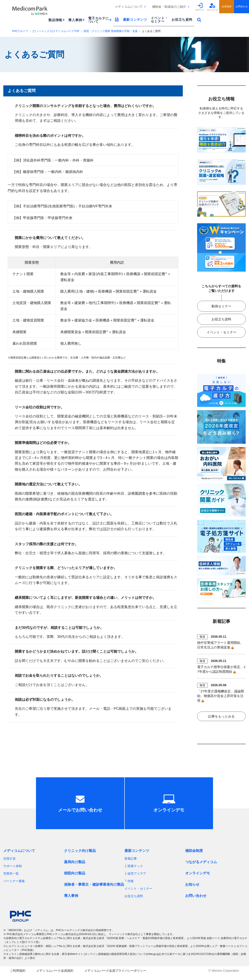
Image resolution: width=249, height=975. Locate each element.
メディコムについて (129, 6)
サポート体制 (12, 866)
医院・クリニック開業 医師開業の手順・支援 (110, 31)
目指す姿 (9, 858)
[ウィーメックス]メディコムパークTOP (56, 31)
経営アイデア (137, 873)
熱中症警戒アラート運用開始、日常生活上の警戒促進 (220, 645)
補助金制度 (194, 851)
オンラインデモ (197, 873)
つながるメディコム (201, 862)
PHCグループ (20, 31)
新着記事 (130, 858)
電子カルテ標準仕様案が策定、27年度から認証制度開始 (221, 669)
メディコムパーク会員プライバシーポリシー (115, 970)
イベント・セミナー (159, 19)
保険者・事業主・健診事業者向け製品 (94, 884)
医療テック (135, 866)
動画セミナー (221, 306)
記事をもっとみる (221, 716)
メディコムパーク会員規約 (54, 970)
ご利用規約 (17, 970)
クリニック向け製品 (80, 851)
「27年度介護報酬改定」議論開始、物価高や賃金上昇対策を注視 (220, 695)
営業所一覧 (11, 873)
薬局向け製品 (74, 862)
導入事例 (71, 896)
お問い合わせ (195, 896)
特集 (131, 881)
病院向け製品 (74, 873)
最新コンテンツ (135, 19)
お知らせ (192, 884)
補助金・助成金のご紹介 (169, 6)
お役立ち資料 (182, 19)
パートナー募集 (14, 881)
